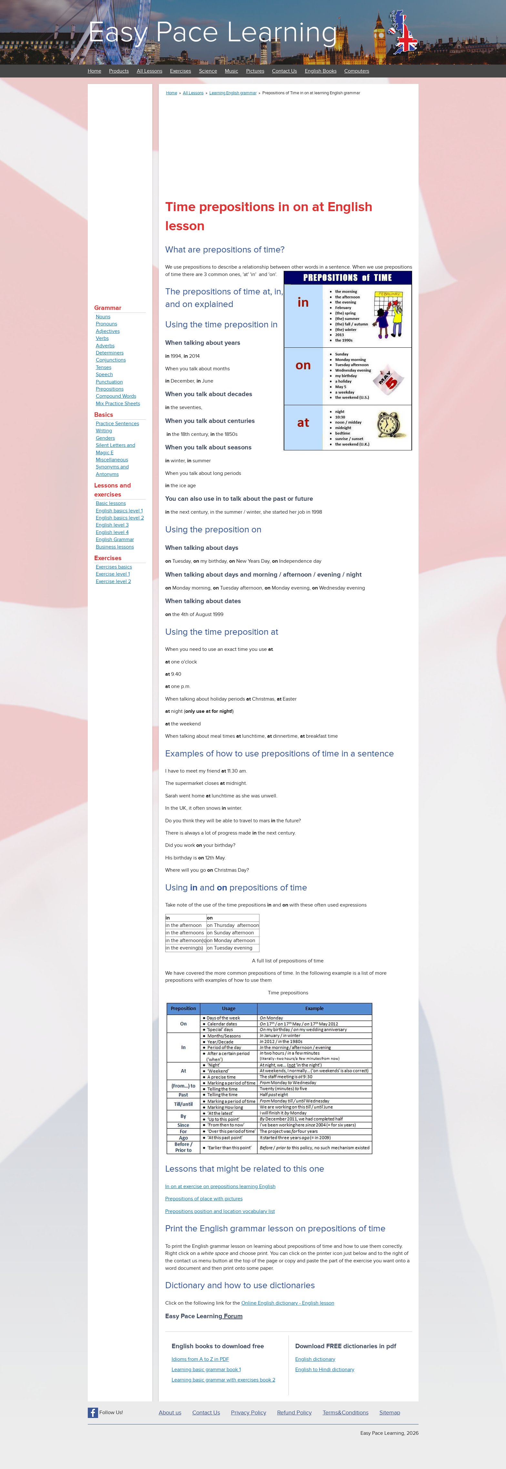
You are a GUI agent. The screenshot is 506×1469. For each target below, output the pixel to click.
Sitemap (390, 1412)
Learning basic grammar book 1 (206, 1369)
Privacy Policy (248, 1412)
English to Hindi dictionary (324, 1369)
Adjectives (108, 331)
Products (119, 71)
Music (231, 71)
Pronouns (106, 324)
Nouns (103, 316)
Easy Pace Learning (213, 32)
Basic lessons (111, 503)
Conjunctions (111, 360)
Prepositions (110, 389)
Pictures (255, 71)
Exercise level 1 (113, 574)
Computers (356, 71)
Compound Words (116, 396)
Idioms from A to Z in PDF (200, 1359)
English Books (321, 71)
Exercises (180, 71)
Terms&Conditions (346, 1412)
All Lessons (149, 71)
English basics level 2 (120, 518)
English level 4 (112, 532)
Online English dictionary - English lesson (287, 1303)
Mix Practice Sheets (118, 403)
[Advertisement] (120, 187)
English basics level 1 (119, 511)
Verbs (102, 338)
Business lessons (115, 547)
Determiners (110, 353)
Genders (105, 438)
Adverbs (105, 346)
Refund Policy (294, 1412)
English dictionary (315, 1359)
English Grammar (115, 539)
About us (170, 1412)
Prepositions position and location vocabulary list (220, 1211)
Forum (232, 1316)
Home (94, 71)
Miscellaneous (112, 460)
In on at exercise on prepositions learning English (220, 1186)
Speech (104, 374)
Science (208, 71)
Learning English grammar (233, 93)
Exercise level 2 (113, 581)
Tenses (103, 367)
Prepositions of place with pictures (204, 1199)
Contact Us (284, 71)
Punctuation (109, 382)
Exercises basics (114, 567)
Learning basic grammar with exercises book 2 (223, 1380)
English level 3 (112, 525)
